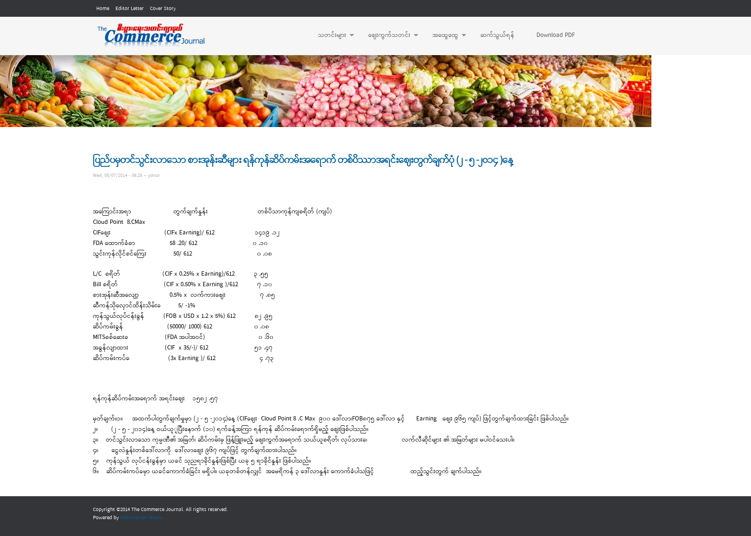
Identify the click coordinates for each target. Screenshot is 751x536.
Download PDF (555, 35)
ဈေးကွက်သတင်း (388, 35)
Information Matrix (141, 517)
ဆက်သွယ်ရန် (497, 35)
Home (102, 8)
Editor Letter (129, 8)
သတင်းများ (331, 35)
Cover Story (163, 8)
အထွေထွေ (444, 35)
